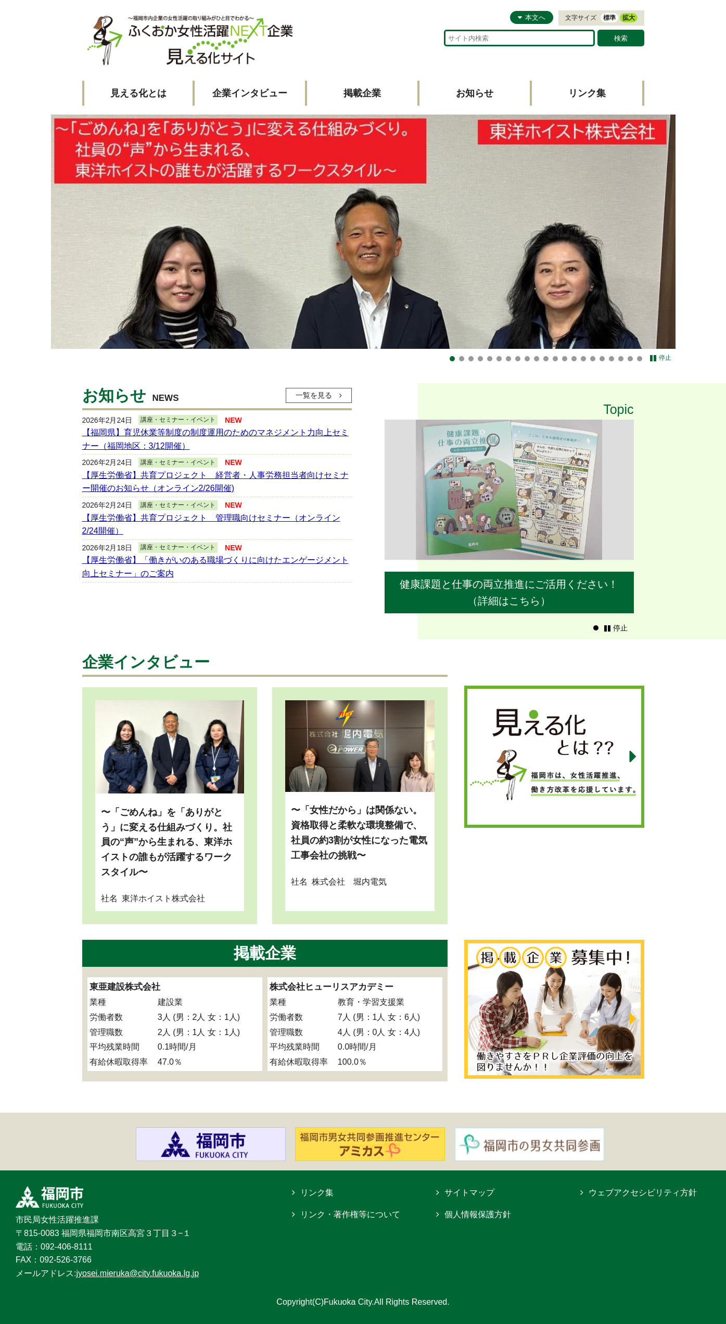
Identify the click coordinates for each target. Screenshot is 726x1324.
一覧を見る (313, 395)
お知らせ (474, 93)
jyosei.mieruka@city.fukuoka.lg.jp (137, 1273)
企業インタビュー (249, 93)
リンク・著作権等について (350, 1214)
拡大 (628, 17)
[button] (595, 628)
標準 (609, 17)
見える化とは (138, 93)
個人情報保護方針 (477, 1214)
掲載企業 (362, 93)
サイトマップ (469, 1192)
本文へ (535, 17)
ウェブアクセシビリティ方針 (643, 1192)
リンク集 (587, 93)
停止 (665, 357)
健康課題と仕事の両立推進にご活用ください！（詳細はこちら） (509, 592)
